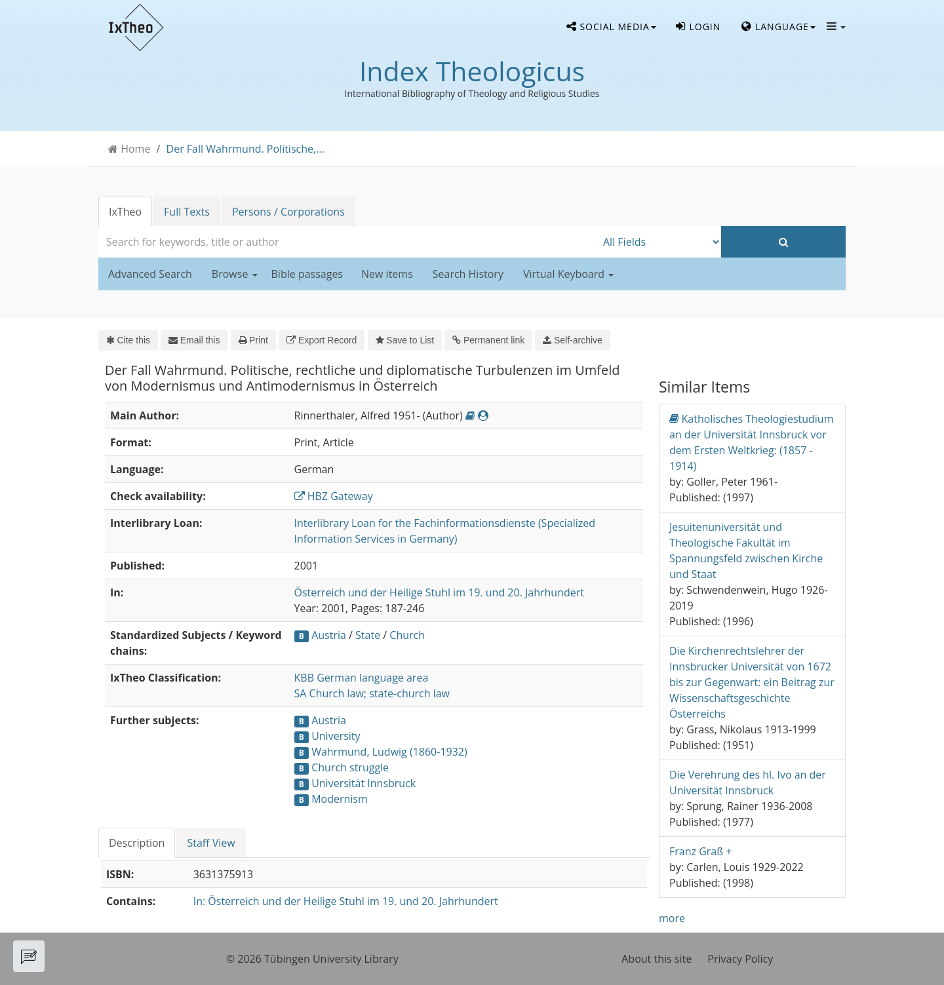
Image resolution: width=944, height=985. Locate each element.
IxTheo (125, 211)
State (367, 635)
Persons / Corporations (288, 211)
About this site (656, 959)
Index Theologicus (472, 70)
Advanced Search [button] (150, 274)
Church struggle (350, 767)
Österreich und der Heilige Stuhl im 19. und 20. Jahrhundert (439, 592)
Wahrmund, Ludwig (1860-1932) (389, 751)
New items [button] (387, 274)
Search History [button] (468, 274)
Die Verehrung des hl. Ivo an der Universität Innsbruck (747, 782)
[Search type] (659, 242)
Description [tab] (137, 843)
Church (407, 635)
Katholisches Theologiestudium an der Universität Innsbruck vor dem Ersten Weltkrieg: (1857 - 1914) (751, 442)
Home (135, 149)
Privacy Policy (740, 959)
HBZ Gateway (333, 496)
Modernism (339, 799)
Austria (328, 635)
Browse (235, 274)
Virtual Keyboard (568, 274)
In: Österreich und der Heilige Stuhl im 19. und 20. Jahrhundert (345, 901)
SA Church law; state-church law (372, 693)
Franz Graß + (700, 851)
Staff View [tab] (211, 843)
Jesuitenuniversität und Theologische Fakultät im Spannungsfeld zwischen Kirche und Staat (746, 550)
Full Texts (187, 211)
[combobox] (347, 242)
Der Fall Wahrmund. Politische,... (245, 149)
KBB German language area (361, 677)
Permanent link (488, 340)
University (335, 736)
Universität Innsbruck (363, 783)
